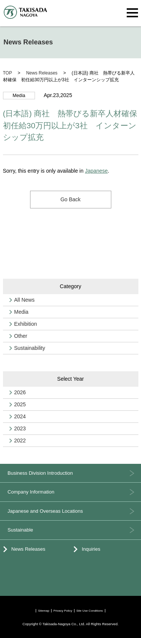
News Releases (28, 549)
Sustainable (20, 530)
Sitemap (43, 610)
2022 (20, 440)
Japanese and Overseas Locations (45, 511)
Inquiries (91, 549)
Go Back (71, 199)
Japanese (96, 171)
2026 (20, 392)
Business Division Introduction (40, 473)
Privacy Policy (62, 610)
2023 (20, 428)
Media (21, 312)
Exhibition (25, 324)
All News (24, 300)
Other (20, 336)
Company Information (31, 492)
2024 (20, 416)
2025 (20, 404)
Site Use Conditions (89, 610)
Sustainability (29, 348)
